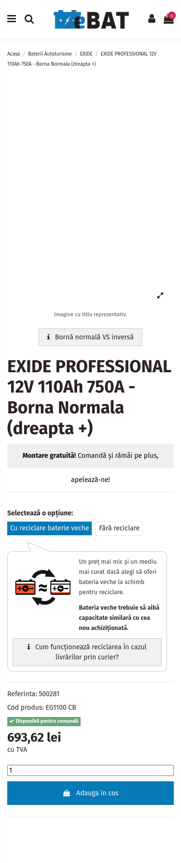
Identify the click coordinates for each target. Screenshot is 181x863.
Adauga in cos (90, 793)
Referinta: (22, 694)
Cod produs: (25, 707)
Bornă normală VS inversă (90, 337)
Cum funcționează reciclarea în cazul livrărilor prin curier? (87, 652)
